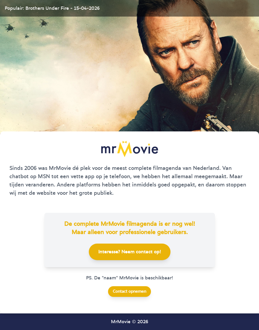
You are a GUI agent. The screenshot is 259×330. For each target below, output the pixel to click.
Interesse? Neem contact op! (129, 251)
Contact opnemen (129, 291)
